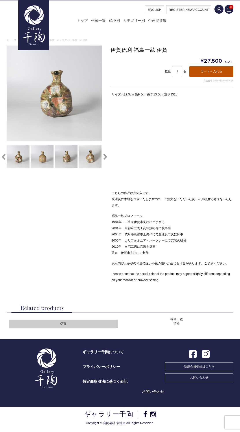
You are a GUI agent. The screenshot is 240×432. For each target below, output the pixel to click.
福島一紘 (176, 321)
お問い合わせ (199, 380)
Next (105, 158)
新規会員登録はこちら (199, 369)
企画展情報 (161, 22)
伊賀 (63, 326)
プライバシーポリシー (101, 369)
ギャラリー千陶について (103, 354)
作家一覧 (94, 22)
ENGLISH (150, 9)
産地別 (113, 22)
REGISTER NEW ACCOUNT (184, 9)
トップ (75, 22)
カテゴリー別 (136, 22)
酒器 (177, 325)
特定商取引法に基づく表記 (105, 384)
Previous (3, 158)
